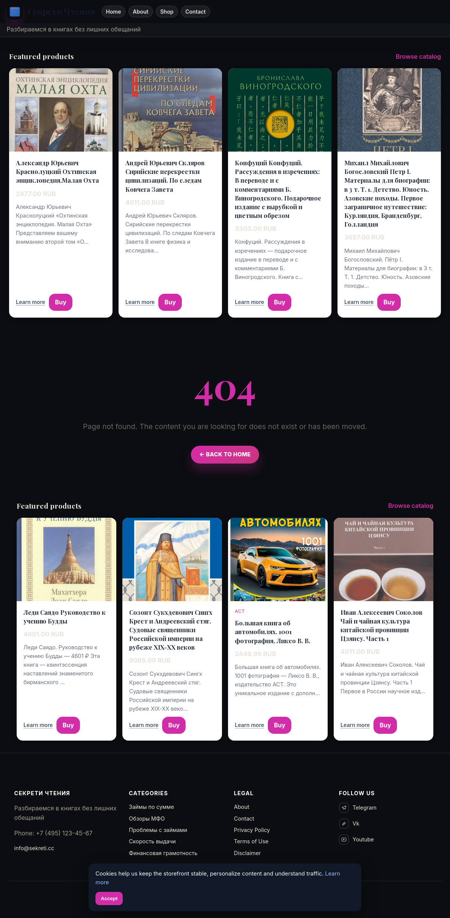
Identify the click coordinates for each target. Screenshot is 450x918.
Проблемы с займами (158, 830)
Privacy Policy (252, 830)
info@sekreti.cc (34, 848)
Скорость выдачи (152, 841)
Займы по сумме (151, 807)
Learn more (30, 302)
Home (113, 11)
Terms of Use (251, 841)
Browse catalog (418, 56)
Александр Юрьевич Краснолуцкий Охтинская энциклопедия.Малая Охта (57, 171)
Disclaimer (247, 853)
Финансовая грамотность (163, 853)
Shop (166, 11)
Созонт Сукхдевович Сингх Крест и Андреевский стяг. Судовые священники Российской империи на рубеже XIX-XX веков (170, 630)
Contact (195, 11)
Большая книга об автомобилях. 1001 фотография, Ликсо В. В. (272, 631)
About (140, 11)
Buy (60, 302)
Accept (109, 898)
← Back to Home (225, 454)
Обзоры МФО (147, 818)
